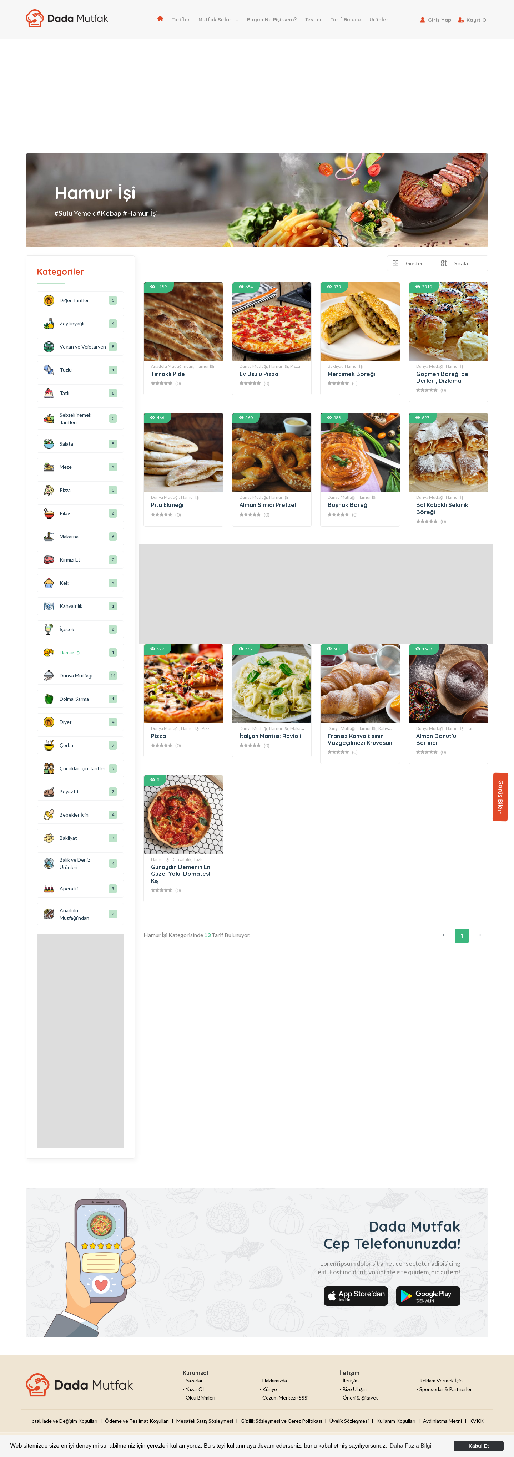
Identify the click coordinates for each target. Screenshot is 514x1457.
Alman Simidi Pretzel (268, 504)
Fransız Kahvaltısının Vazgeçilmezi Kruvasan (360, 739)
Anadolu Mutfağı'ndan (66, 914)
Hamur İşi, (279, 366)
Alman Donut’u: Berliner (437, 739)
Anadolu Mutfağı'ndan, (173, 366)
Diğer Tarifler (66, 300)
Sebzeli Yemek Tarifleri (67, 418)
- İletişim (349, 1380)
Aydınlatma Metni (442, 1421)
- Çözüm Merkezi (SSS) (284, 1398)
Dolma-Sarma (66, 699)
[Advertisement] (257, 93)
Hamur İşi (205, 366)
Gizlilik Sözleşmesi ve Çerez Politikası (281, 1421)
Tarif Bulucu (346, 19)
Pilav (57, 513)
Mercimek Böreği (351, 373)
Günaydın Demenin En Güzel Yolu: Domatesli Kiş (181, 873)
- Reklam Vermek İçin (440, 1380)
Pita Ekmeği (167, 504)
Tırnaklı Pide (168, 373)
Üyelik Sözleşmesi (349, 1421)
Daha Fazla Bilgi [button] (411, 1446)
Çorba (58, 745)
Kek (56, 583)
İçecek (59, 629)
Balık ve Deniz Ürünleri (67, 863)
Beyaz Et (61, 791)
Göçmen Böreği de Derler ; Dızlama (442, 377)
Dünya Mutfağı (68, 675)
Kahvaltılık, (182, 859)
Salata (58, 443)
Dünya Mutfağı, (254, 366)
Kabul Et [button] (479, 1446)
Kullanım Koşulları (395, 1421)
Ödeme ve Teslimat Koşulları (137, 1421)
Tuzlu (198, 859)
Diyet (58, 722)
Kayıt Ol (477, 20)
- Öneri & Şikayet (359, 1398)
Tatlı (471, 728)
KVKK (476, 1421)
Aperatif (61, 888)
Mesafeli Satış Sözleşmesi (204, 1421)
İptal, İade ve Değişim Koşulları (64, 1421)
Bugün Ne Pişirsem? (272, 19)
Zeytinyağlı (64, 323)
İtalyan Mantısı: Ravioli (270, 736)
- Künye (268, 1389)
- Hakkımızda (273, 1380)
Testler (313, 19)
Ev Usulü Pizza (259, 373)
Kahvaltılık (388, 728)
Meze (58, 467)
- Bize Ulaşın (353, 1389)
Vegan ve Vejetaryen (75, 346)
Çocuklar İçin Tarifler (74, 768)
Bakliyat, (336, 366)
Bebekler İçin (66, 814)
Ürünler (378, 19)
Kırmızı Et (62, 559)
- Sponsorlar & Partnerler (444, 1389)
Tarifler (181, 19)
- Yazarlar (193, 1380)
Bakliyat (60, 838)
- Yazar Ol (193, 1389)
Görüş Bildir (501, 797)
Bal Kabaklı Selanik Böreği (442, 508)
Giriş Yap (440, 20)
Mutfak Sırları (218, 19)
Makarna (298, 728)
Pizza (295, 366)
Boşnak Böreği (348, 504)
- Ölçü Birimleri (199, 1398)
